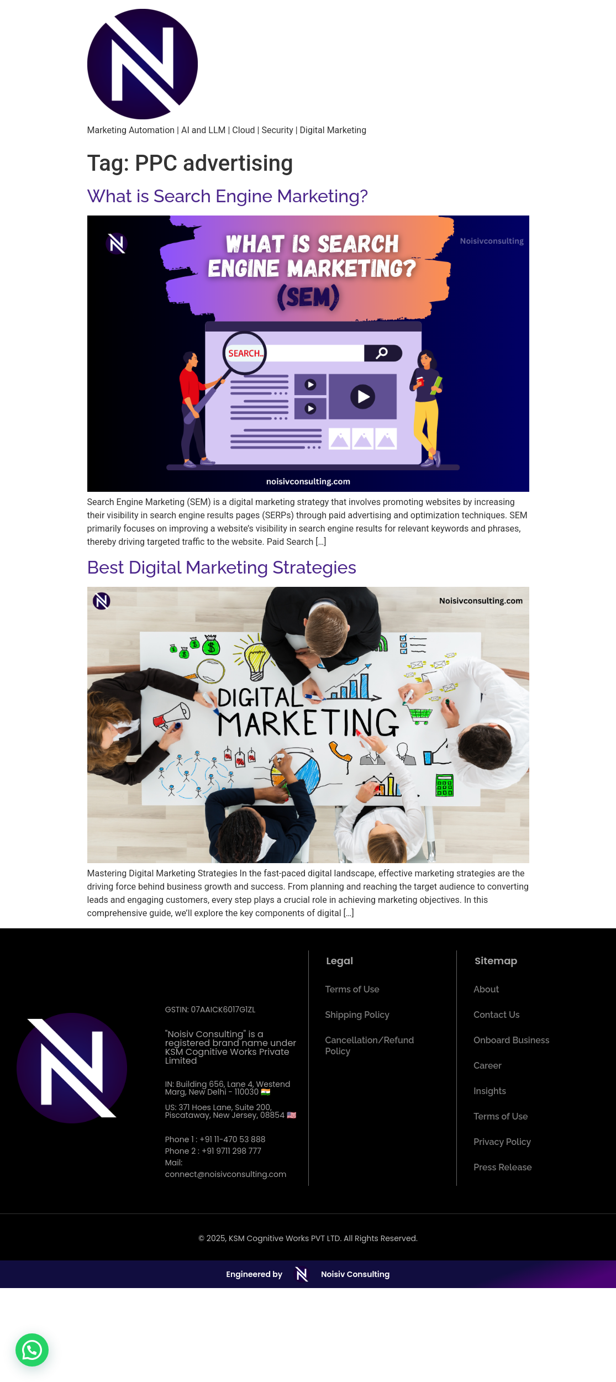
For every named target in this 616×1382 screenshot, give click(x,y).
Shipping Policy (357, 1015)
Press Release (502, 1167)
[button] (32, 1350)
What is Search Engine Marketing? (227, 196)
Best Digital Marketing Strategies (222, 567)
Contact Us (496, 1015)
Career (487, 1065)
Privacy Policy (502, 1142)
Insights (489, 1091)
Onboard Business (511, 1040)
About (486, 989)
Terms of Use (352, 989)
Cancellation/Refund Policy (369, 1046)
